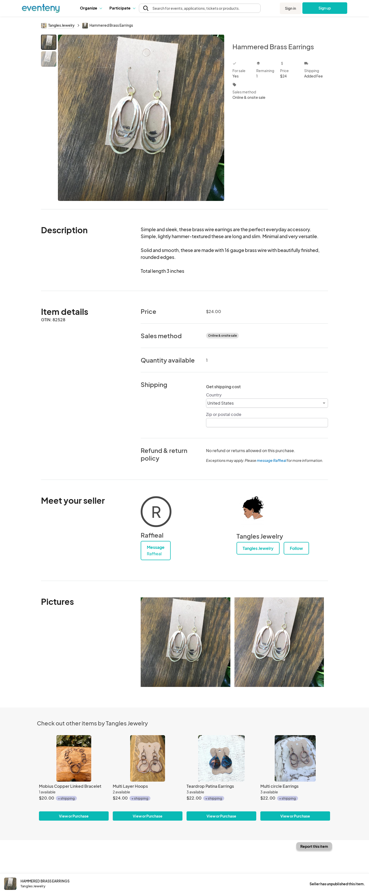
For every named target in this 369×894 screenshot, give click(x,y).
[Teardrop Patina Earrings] (221, 758)
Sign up (325, 8)
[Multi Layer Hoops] (147, 758)
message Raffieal (271, 460)
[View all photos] (141, 117)
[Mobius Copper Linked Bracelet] (74, 758)
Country (214, 394)
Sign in (290, 8)
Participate (122, 7)
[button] (91, 8)
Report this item (314, 846)
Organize (91, 7)
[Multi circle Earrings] (295, 758)
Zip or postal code (223, 414)
